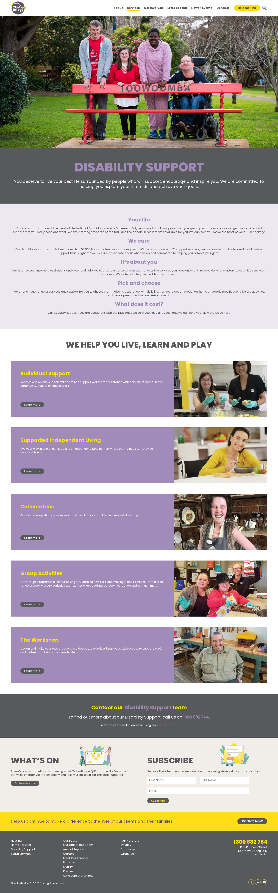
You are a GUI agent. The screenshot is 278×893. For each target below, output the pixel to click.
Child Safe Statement (78, 876)
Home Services (21, 845)
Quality (68, 867)
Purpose (69, 863)
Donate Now (252, 821)
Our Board (70, 841)
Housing (16, 841)
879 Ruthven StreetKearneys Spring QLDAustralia (252, 851)
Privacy (126, 845)
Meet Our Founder (75, 858)
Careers (68, 854)
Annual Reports (74, 849)
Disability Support (23, 849)
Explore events (25, 783)
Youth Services (21, 854)
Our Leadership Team (78, 845)
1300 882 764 (196, 717)
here (227, 313)
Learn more (32, 404)
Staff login (128, 849)
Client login (128, 854)
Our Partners (130, 841)
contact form (167, 725)
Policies (68, 871)
